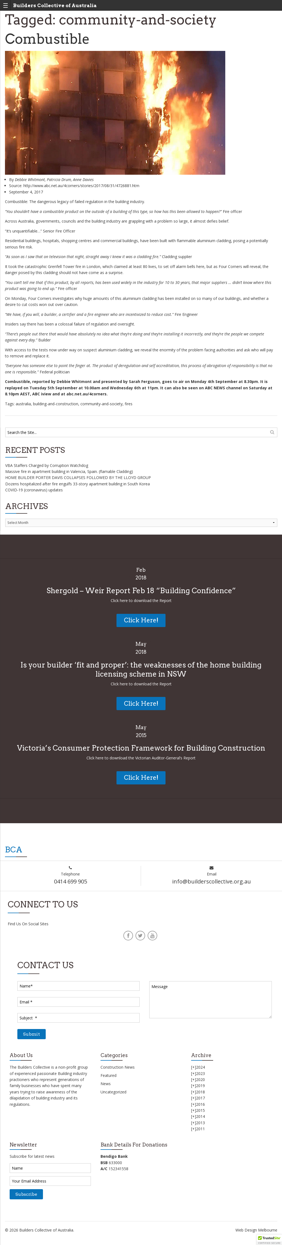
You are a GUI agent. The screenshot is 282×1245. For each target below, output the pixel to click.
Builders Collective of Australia (55, 5)
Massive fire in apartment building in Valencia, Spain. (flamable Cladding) (69, 471)
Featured (108, 1075)
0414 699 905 (70, 881)
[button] (269, 1240)
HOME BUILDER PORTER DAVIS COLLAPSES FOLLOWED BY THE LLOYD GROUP (78, 477)
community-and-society (101, 403)
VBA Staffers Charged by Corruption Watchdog (46, 465)
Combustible (47, 39)
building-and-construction (55, 403)
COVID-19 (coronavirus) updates (34, 489)
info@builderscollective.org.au (211, 881)
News (106, 1083)
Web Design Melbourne (256, 1230)
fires (128, 403)
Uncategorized (113, 1091)
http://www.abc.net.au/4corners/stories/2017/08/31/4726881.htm (81, 185)
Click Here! (141, 620)
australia (23, 403)
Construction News (118, 1067)
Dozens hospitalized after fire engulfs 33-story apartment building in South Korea (77, 483)
